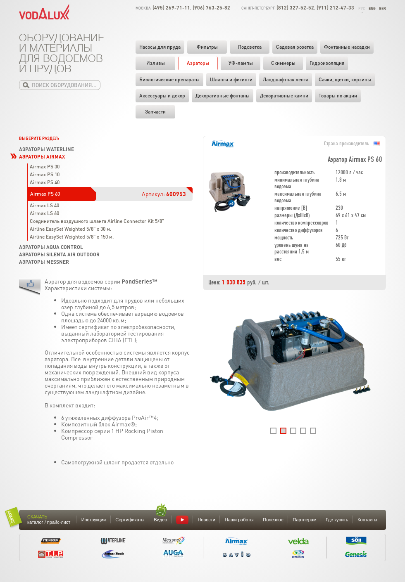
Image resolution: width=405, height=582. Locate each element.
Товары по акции (338, 95)
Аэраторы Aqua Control (51, 247)
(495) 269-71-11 (171, 8)
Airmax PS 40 (45, 182)
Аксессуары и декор (162, 95)
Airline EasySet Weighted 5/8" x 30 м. (70, 229)
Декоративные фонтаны (222, 95)
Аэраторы (198, 63)
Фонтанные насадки (347, 47)
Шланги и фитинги (231, 79)
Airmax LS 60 (44, 213)
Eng (372, 8)
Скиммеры (283, 63)
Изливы (155, 63)
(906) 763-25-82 (211, 8)
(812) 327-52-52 (295, 8)
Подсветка (250, 47)
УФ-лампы (241, 63)
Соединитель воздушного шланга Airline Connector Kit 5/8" (97, 221)
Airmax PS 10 (45, 174)
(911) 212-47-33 (335, 8)
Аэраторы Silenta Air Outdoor (59, 254)
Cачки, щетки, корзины (345, 79)
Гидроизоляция (327, 63)
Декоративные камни (284, 95)
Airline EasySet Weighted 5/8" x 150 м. (72, 237)
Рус (361, 8)
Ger (382, 8)
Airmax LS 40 (44, 205)
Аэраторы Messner (44, 262)
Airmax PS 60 (45, 194)
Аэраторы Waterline (46, 149)
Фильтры (207, 47)
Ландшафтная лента (285, 79)
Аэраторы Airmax (42, 157)
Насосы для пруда (160, 47)
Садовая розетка (295, 47)
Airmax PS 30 (45, 166)
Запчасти (155, 112)
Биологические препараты (169, 79)
